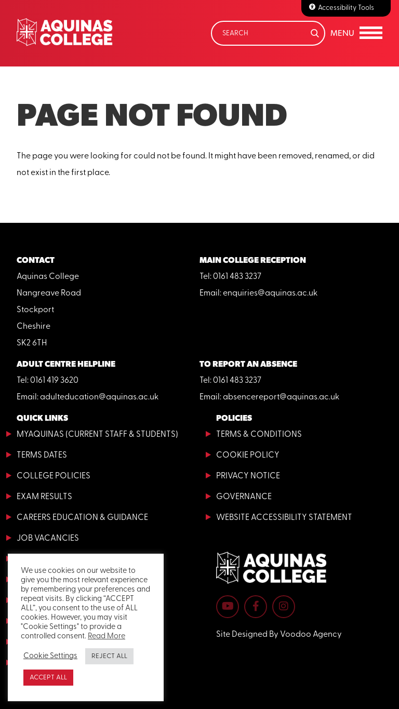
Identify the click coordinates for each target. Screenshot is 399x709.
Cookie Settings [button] (50, 656)
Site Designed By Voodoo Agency (279, 635)
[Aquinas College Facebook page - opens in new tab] (255, 606)
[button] (356, 33)
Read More (106, 636)
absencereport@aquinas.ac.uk (281, 397)
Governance (244, 497)
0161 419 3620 (54, 381)
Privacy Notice (248, 476)
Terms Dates (42, 455)
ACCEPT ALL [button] (48, 677)
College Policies (53, 476)
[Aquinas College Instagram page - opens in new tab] (283, 606)
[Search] (268, 33)
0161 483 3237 (237, 277)
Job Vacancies (48, 538)
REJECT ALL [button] (109, 656)
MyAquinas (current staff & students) (97, 435)
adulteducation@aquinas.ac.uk (99, 397)
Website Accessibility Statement (284, 518)
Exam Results (44, 497)
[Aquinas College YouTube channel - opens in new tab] (227, 606)
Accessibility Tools (346, 8)
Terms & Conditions (259, 435)
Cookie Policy (248, 455)
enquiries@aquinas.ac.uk (270, 293)
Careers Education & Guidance (82, 518)
